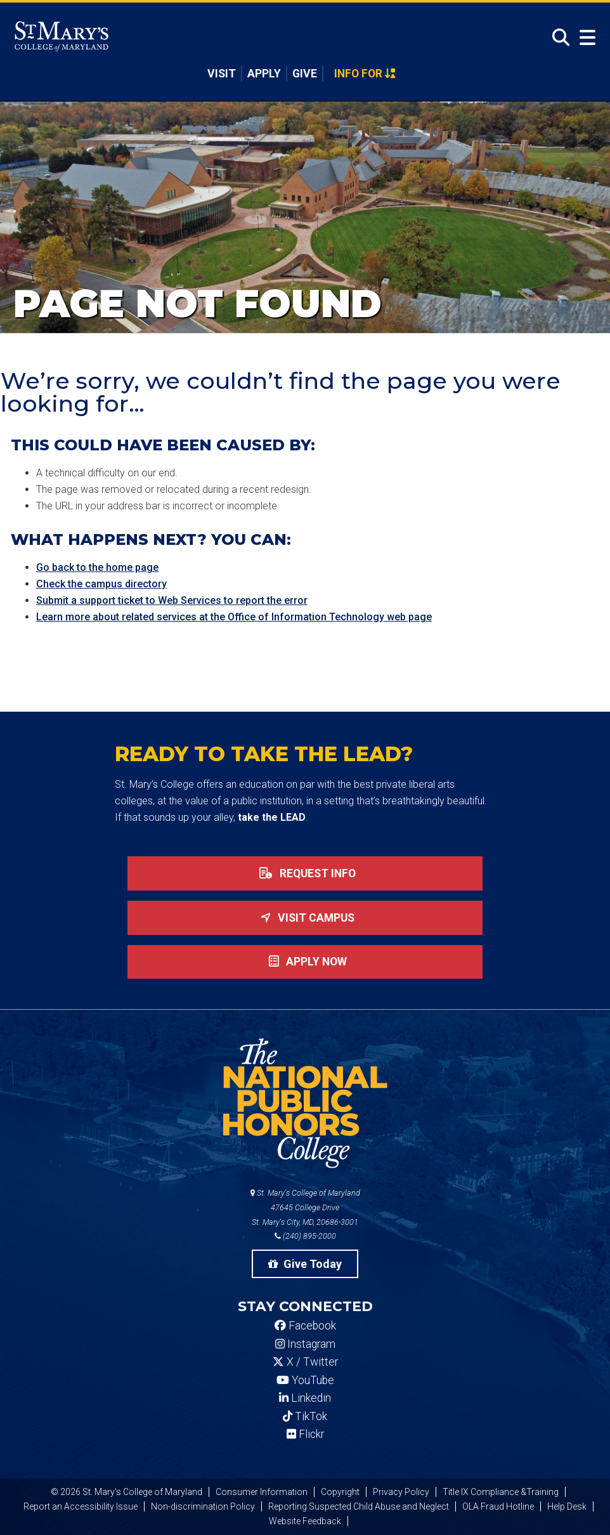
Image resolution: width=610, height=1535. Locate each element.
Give (304, 73)
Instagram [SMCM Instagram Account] (305, 1344)
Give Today (305, 1263)
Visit (221, 73)
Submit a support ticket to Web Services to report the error (172, 600)
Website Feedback (305, 1521)
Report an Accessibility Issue (80, 1506)
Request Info (305, 873)
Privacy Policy (401, 1492)
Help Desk (567, 1506)
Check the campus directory (101, 584)
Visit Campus (305, 917)
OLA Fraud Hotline (498, 1506)
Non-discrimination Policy (203, 1506)
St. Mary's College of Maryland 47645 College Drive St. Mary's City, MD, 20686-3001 (305, 1207)
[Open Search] (557, 37)
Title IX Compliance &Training (501, 1492)
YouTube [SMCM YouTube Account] (305, 1380)
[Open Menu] (584, 37)
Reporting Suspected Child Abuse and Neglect (358, 1506)
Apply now (305, 961)
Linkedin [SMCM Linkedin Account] (305, 1398)
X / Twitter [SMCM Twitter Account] (305, 1361)
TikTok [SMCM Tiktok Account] (305, 1416)
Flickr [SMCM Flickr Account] (305, 1434)
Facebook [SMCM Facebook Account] (305, 1325)
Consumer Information (262, 1492)
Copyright (340, 1492)
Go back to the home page (97, 567)
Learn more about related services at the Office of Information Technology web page (234, 617)
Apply (264, 73)
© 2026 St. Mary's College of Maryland (126, 1492)
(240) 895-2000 (305, 1236)
